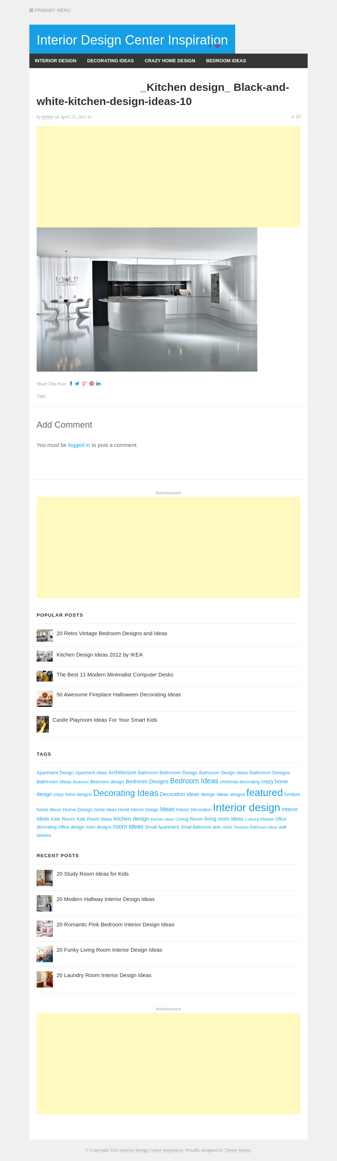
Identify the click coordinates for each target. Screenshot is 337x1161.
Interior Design (55, 60)
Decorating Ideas (110, 60)
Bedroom (81, 782)
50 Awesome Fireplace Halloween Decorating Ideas (119, 694)
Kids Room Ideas (94, 819)
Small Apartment (162, 827)
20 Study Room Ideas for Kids (93, 874)
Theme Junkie (237, 1150)
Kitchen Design (115, 75)
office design (71, 827)
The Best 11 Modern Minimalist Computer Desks (115, 674)
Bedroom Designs (147, 781)
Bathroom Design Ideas (223, 772)
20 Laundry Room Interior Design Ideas (104, 975)
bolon (47, 117)
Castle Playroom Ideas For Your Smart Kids (105, 720)
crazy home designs (73, 794)
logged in (79, 445)
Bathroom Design (178, 772)
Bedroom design (107, 781)
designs (237, 794)
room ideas (128, 826)
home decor (49, 809)
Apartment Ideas (91, 772)
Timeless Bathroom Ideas (255, 827)
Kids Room (63, 819)
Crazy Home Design (170, 60)
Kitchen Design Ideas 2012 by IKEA (100, 654)
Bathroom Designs (59, 75)
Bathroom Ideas (54, 781)
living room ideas (224, 819)
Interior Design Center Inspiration (132, 40)
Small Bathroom (196, 827)
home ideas (105, 809)
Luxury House (259, 819)
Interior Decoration (194, 809)
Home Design (78, 809)
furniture (292, 794)
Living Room (189, 819)
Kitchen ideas (162, 819)
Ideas (167, 809)
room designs (99, 827)
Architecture (122, 772)
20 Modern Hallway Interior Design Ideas (106, 899)
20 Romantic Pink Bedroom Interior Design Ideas (115, 924)
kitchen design (131, 819)
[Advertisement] (168, 176)
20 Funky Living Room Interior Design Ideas (109, 950)
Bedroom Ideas (226, 60)
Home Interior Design (138, 809)
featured (264, 792)
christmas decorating (239, 781)
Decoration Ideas (179, 794)
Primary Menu (49, 10)
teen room (222, 827)
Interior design (246, 807)
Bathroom (148, 772)
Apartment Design (55, 772)
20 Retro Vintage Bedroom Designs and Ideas (112, 633)
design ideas (215, 794)
